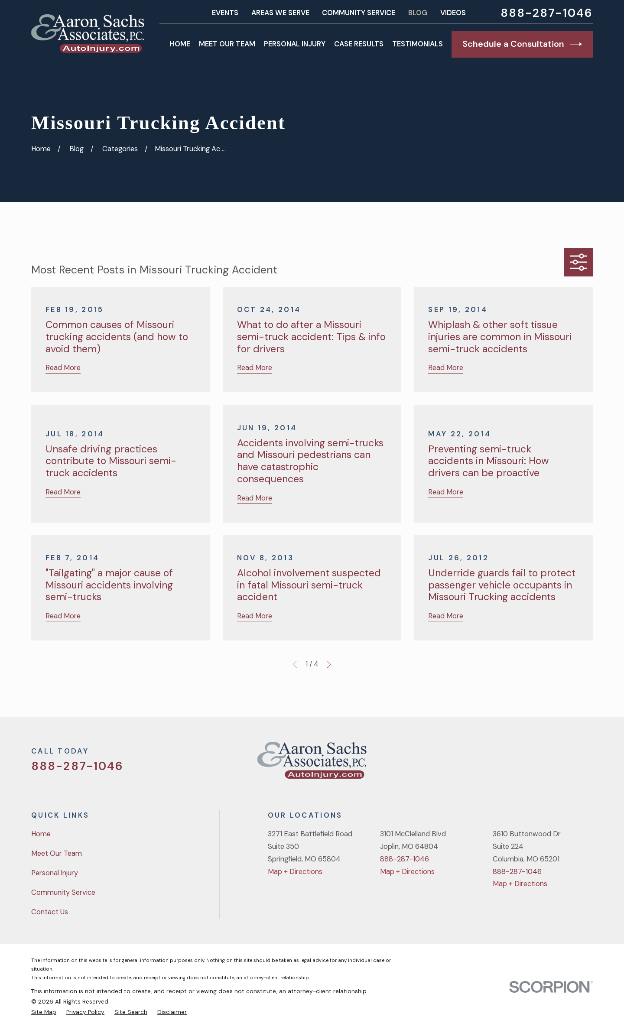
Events (225, 12)
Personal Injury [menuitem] (294, 44)
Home (41, 833)
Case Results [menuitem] (359, 44)
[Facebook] (542, 764)
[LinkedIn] (588, 764)
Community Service (358, 12)
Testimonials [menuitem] (417, 44)
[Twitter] (520, 764)
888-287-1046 (546, 13)
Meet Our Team (56, 853)
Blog (417, 12)
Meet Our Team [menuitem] (227, 44)
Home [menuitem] (180, 44)
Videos (453, 12)
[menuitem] (43, 1012)
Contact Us (49, 911)
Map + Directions (295, 871)
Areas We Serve (280, 12)
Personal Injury (54, 872)
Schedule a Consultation (522, 44)
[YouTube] (565, 764)
